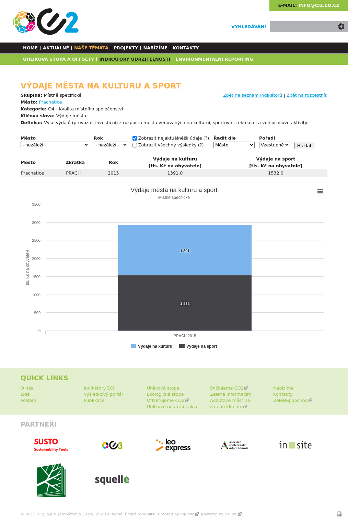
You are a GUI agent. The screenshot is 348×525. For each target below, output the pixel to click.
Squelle (187, 514)
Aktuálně (56, 47)
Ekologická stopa (165, 394)
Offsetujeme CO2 (166, 400)
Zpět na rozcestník (307, 95)
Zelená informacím (231, 394)
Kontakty (186, 47)
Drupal (231, 514)
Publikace (94, 400)
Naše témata (91, 47)
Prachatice (50, 102)
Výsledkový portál (103, 394)
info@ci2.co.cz (319, 5)
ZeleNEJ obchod (290, 400)
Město (28, 138)
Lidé (25, 394)
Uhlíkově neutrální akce (173, 406)
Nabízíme (155, 47)
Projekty (126, 47)
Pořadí (267, 138)
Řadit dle (224, 138)
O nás (27, 388)
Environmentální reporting (214, 59)
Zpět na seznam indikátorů (252, 95)
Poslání (28, 400)
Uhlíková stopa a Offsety (58, 59)
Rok (98, 138)
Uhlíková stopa (163, 388)
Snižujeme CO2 (227, 388)
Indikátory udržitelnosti (134, 59)
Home (30, 47)
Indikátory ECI (99, 388)
